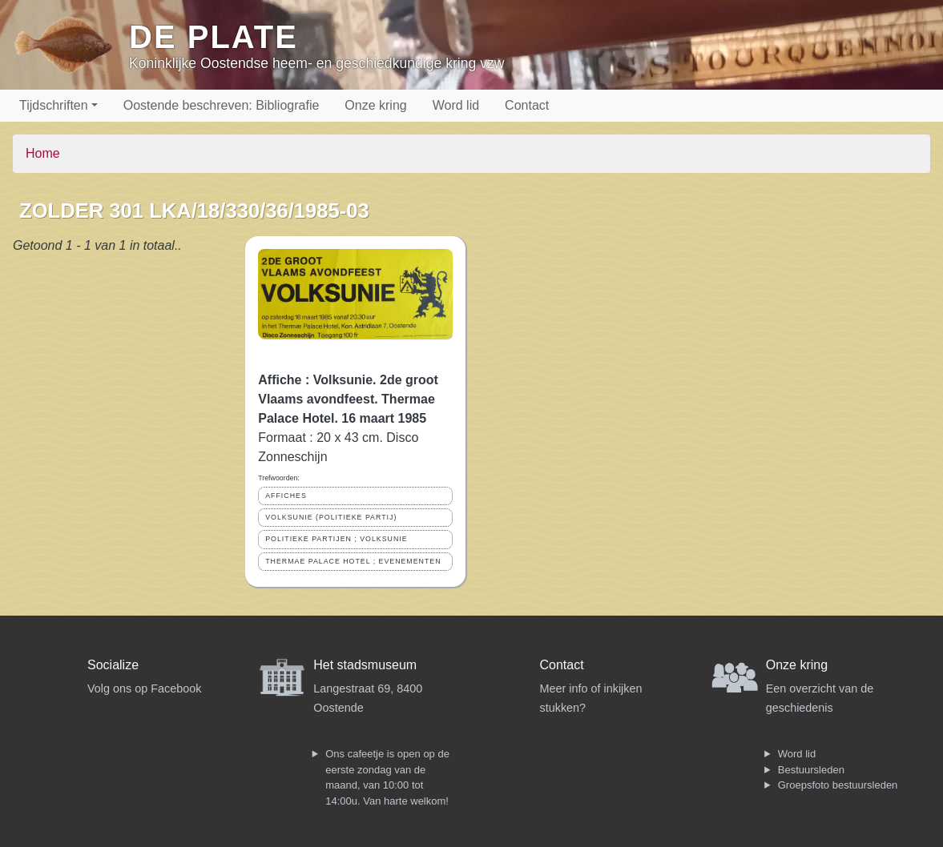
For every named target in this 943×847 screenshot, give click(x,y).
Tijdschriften (53, 105)
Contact (527, 105)
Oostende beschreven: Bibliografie (221, 105)
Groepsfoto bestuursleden (838, 785)
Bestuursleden (811, 770)
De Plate (213, 36)
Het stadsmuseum (365, 665)
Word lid (456, 105)
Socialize (113, 665)
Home (43, 153)
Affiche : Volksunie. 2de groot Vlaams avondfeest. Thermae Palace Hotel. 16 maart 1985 (348, 399)
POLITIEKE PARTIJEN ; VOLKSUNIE (336, 539)
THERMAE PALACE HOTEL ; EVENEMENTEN (353, 561)
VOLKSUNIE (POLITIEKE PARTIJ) (331, 517)
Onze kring (375, 105)
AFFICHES (286, 496)
